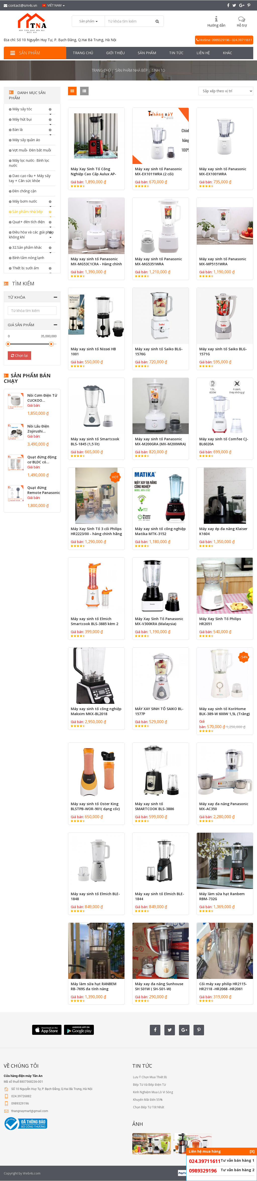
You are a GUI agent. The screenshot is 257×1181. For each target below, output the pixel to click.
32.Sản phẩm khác (26, 247)
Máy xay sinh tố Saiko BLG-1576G (159, 351)
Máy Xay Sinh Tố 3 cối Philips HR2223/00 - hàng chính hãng (96, 531)
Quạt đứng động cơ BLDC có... (41, 459)
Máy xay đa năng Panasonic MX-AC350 (223, 806)
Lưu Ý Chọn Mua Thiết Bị (149, 1077)
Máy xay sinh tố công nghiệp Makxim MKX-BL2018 (96, 711)
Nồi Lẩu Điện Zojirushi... (38, 429)
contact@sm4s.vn (20, 5)
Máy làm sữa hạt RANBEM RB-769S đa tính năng (93, 986)
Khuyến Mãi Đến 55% (147, 1100)
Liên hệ (203, 52)
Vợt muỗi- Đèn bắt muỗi (31, 150)
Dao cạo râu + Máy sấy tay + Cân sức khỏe (29, 178)
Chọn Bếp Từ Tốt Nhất (148, 1107)
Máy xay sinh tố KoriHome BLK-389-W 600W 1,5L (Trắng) (224, 711)
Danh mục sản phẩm (27, 95)
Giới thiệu (115, 52)
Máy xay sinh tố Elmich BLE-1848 (95, 896)
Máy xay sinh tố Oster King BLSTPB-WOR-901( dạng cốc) (95, 806)
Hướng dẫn (216, 25)
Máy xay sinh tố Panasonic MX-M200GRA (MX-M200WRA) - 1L (160, 444)
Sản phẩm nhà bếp (131, 70)
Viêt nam (53, 5)
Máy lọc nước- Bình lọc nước (29, 163)
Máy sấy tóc (21, 109)
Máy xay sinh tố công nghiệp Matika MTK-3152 (160, 531)
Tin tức (176, 52)
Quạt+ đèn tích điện (28, 221)
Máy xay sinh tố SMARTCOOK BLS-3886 (154, 806)
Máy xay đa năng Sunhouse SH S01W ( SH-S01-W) (159, 986)
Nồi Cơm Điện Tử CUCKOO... (42, 398)
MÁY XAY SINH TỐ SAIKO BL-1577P (159, 711)
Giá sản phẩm (21, 324)
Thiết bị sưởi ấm (25, 268)
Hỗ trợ (242, 25)
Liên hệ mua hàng (221, 1151)
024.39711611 (205, 1161)
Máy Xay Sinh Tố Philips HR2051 (220, 621)
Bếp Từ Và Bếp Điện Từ (149, 1084)
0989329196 (203, 1170)
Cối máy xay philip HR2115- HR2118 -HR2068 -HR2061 (223, 986)
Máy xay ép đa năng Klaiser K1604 (223, 531)
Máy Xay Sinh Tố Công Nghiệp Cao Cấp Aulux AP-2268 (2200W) (93, 173)
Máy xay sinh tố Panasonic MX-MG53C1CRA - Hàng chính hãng (96, 264)
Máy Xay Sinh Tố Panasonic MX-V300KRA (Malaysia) (159, 621)
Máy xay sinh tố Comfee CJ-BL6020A (223, 441)
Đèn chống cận (23, 191)
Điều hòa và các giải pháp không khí (31, 234)
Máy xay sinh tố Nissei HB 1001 (93, 351)
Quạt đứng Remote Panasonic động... (43, 492)
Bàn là (17, 129)
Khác (227, 52)
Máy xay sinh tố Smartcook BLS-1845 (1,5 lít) (95, 441)
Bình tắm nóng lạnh (27, 257)
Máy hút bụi (21, 119)
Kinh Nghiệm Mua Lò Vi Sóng (152, 1092)
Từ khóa (16, 297)
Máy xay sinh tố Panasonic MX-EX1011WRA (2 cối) (158, 171)
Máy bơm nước (24, 201)
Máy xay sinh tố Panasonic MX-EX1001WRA (222, 171)
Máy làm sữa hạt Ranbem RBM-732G (222, 896)
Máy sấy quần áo (25, 139)
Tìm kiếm (23, 283)
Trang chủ (83, 52)
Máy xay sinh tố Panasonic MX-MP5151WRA (222, 261)
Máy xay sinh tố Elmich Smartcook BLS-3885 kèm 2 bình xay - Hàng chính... (94, 623)
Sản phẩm (24, 53)
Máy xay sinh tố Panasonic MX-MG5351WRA (158, 261)
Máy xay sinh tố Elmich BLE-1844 (159, 896)
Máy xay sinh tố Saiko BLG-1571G (223, 351)
